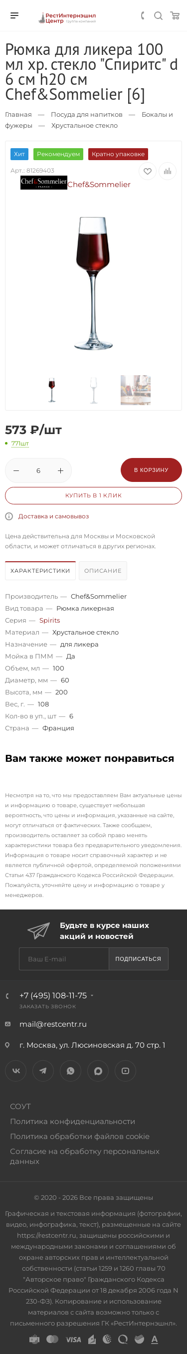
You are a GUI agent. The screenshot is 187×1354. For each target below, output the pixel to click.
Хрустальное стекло (84, 125)
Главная (18, 114)
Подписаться (138, 959)
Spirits (49, 620)
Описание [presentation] (102, 570)
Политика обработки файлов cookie (80, 1136)
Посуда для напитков (87, 114)
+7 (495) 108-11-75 (53, 995)
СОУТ (20, 1106)
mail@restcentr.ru (53, 1024)
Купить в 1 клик (93, 495)
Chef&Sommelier (75, 184)
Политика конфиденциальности (72, 1121)
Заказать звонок (47, 1006)
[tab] (41, 572)
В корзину (151, 470)
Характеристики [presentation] (40, 570)
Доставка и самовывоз (53, 516)
